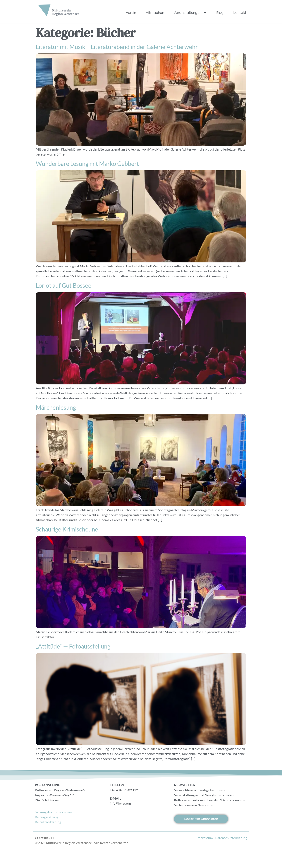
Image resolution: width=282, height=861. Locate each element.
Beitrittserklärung (48, 822)
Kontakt (239, 12)
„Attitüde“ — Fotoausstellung (73, 646)
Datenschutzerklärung (231, 838)
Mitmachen (155, 12)
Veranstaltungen (190, 12)
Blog (220, 12)
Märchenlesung (56, 407)
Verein (131, 12)
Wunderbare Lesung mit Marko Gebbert (87, 163)
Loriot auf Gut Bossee (63, 285)
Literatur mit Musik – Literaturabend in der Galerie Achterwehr (117, 46)
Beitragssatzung (46, 817)
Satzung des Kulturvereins (54, 812)
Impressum (205, 838)
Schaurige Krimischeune (67, 529)
